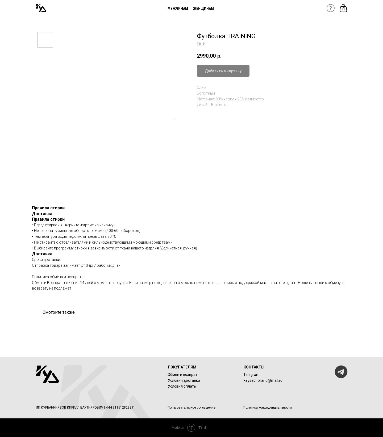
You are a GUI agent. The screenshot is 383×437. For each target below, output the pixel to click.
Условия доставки (184, 380)
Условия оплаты (182, 386)
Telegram (251, 374)
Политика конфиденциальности (267, 407)
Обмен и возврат (182, 374)
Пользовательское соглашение (191, 407)
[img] (41, 8)
